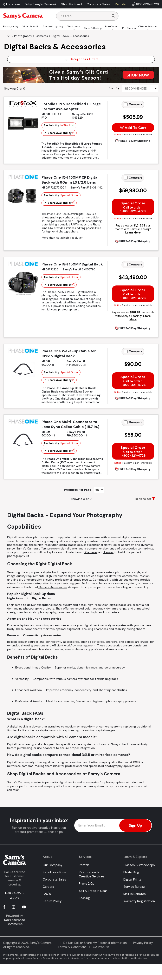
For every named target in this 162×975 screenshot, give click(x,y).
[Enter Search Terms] (84, 16)
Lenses (108, 552)
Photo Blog (131, 872)
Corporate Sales (54, 879)
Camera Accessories (52, 587)
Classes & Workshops (139, 865)
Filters (81, 59)
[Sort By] (140, 88)
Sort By (114, 88)
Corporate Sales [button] (98, 4)
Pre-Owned (111, 26)
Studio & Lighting (53, 26)
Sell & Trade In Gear (93, 891)
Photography (10, 26)
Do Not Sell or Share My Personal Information (95, 943)
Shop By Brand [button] (71, 4)
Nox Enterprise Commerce (14, 922)
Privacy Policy (143, 943)
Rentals (84, 865)
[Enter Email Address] (113, 825)
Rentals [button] (120, 4)
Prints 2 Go (87, 884)
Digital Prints (132, 879)
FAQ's (47, 894)
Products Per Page (77, 490)
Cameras (90, 552)
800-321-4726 (147, 4)
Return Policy (52, 901)
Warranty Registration (139, 901)
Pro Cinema (129, 28)
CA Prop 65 (101, 947)
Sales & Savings (93, 28)
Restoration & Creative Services (91, 874)
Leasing (84, 898)
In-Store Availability (58, 133)
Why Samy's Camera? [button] (40, 4)
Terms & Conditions (72, 947)
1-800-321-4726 (14, 896)
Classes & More (147, 26)
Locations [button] (11, 4)
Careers (48, 887)
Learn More (133, 232)
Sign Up (135, 825)
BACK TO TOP (143, 499)
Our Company (52, 865)
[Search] (113, 16)
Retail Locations (54, 872)
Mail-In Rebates (134, 894)
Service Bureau (134, 887)
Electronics (73, 26)
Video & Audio (30, 26)
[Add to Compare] (126, 104)
